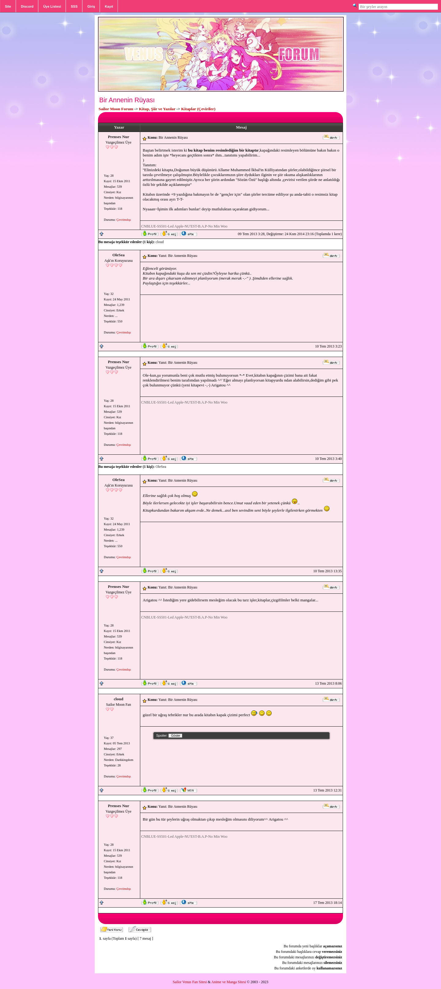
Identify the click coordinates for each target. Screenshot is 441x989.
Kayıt (109, 6)
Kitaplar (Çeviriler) (198, 109)
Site (8, 6)
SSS (74, 6)
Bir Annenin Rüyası (127, 100)
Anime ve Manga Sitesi (228, 982)
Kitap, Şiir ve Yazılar (157, 109)
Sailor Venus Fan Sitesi (190, 982)
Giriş (91, 6)
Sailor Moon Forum (116, 109)
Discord (27, 6)
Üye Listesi (52, 6)
